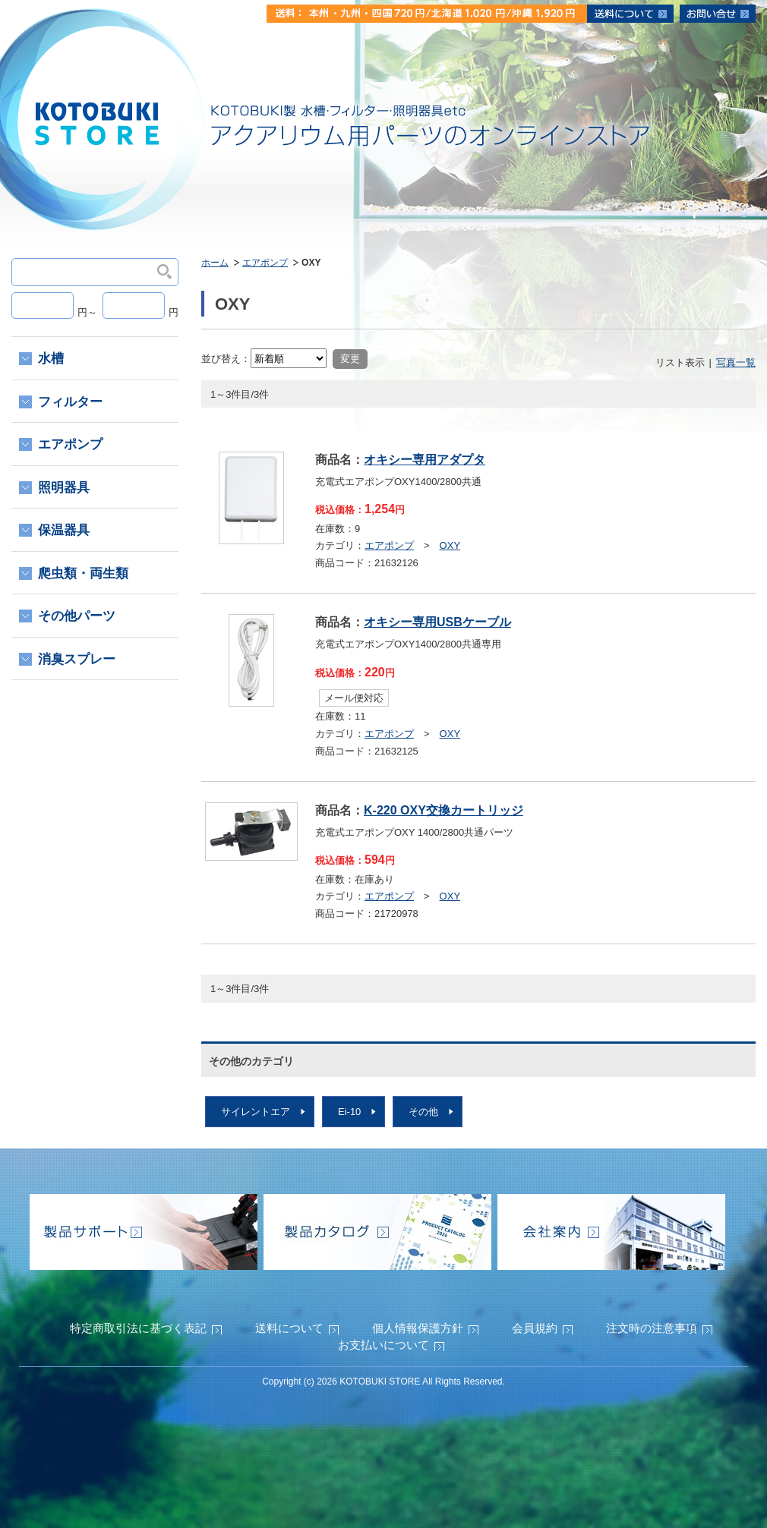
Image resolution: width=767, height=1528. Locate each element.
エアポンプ (265, 262)
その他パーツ (76, 616)
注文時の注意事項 (651, 1328)
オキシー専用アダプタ (424, 459)
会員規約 (534, 1328)
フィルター (70, 402)
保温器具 (64, 530)
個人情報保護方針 (417, 1328)
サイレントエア (255, 1111)
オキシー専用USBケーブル (437, 622)
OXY (450, 545)
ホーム (215, 262)
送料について (289, 1328)
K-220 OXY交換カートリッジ (443, 810)
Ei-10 (349, 1111)
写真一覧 (736, 362)
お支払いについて (383, 1344)
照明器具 (64, 487)
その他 (423, 1111)
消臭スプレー (76, 659)
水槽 (51, 358)
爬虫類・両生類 (83, 573)
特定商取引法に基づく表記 (138, 1328)
